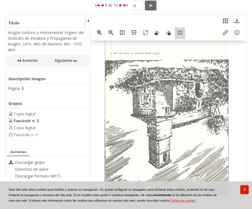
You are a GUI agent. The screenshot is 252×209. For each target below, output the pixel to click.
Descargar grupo (30, 162)
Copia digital (24, 113)
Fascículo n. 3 (26, 134)
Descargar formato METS (38, 176)
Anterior (29, 60)
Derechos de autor (31, 169)
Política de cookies (182, 200)
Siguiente (63, 60)
